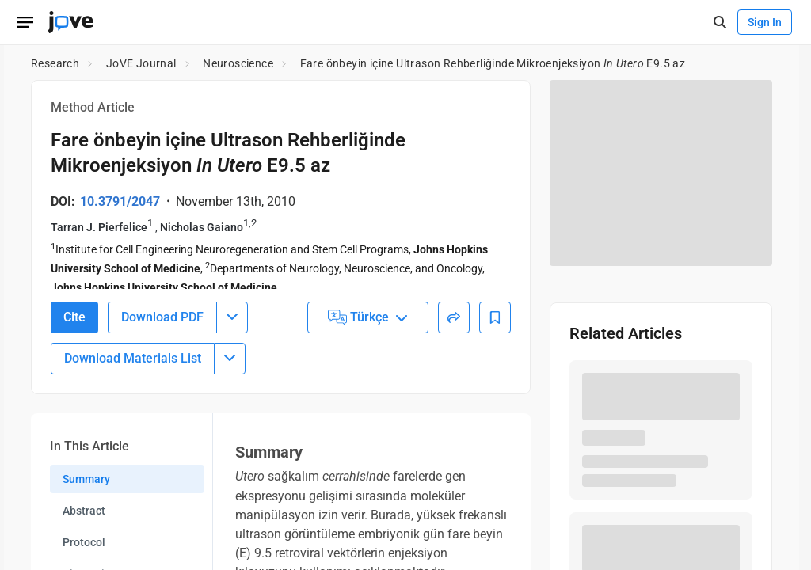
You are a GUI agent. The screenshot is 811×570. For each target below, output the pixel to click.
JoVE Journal (141, 63)
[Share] (454, 325)
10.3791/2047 (120, 201)
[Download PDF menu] (232, 325)
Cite (74, 324)
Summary (86, 487)
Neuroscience (238, 63)
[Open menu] (25, 22)
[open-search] (719, 22)
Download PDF (162, 324)
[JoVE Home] (70, 22)
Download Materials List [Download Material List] (132, 366)
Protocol (84, 550)
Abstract (84, 518)
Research (55, 63)
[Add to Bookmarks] (495, 325)
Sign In (765, 22)
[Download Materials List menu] (230, 366)
